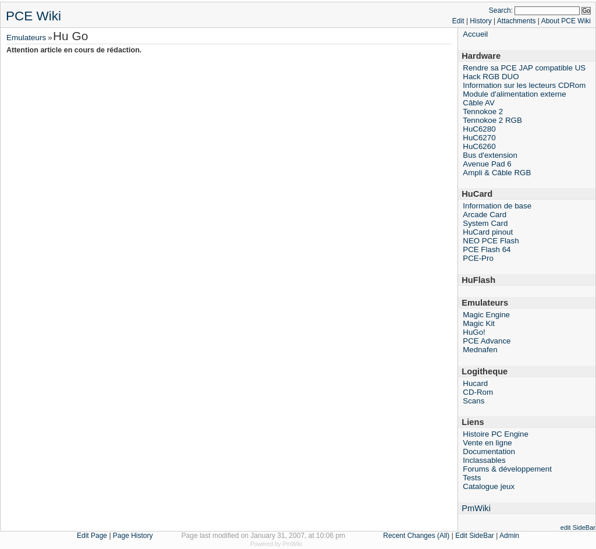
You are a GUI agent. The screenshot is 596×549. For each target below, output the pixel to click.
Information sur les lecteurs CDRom (524, 85)
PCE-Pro (478, 258)
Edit (458, 21)
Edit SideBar (474, 536)
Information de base (497, 205)
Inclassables (484, 460)
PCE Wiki (33, 16)
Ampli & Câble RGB (497, 172)
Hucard (475, 383)
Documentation (489, 451)
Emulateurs (26, 37)
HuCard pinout (488, 232)
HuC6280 (479, 129)
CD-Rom (478, 392)
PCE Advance (486, 341)
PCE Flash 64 (486, 249)
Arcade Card (484, 214)
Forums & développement (507, 469)
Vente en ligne (487, 442)
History (480, 21)
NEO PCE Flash (491, 240)
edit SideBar (577, 527)
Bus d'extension (490, 155)
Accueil (475, 34)
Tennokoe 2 (483, 111)
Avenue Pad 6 (487, 164)
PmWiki (476, 508)
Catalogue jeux (489, 486)
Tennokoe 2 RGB (492, 120)
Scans (473, 400)
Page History (133, 536)
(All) (443, 536)
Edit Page (92, 536)
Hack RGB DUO (491, 76)
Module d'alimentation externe (514, 94)
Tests (472, 477)
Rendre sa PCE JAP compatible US (524, 67)
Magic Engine (486, 314)
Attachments (516, 21)
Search (500, 10)
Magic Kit (479, 323)
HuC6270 (479, 137)
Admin (509, 536)
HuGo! (474, 332)
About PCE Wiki (566, 21)
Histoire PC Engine (495, 434)
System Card (485, 223)
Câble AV (479, 102)
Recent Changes (409, 536)
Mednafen (480, 349)
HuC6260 (479, 146)
